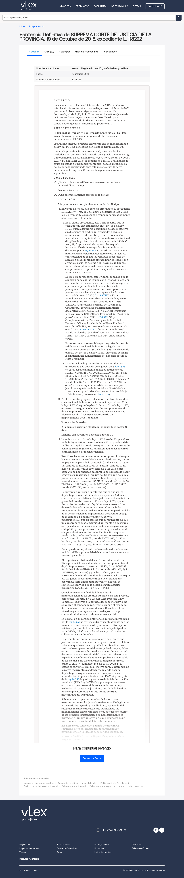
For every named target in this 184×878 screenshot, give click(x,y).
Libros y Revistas (101, 844)
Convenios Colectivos (67, 848)
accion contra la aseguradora (39, 783)
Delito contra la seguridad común (107, 786)
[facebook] (161, 830)
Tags (59, 852)
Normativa (99, 848)
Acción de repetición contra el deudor (77, 783)
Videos (22, 852)
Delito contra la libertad (74, 786)
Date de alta (155, 6)
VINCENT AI (65, 6)
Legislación (24, 844)
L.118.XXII (101, 295)
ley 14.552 (90, 250)
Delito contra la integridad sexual (41, 786)
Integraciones (119, 6)
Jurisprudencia (63, 844)
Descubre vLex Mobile (29, 859)
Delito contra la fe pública (113, 783)
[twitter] (156, 830)
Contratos (136, 844)
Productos (82, 6)
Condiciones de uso (28, 870)
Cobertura (100, 6)
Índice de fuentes (102, 852)
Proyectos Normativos (29, 848)
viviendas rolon (135, 786)
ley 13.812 (103, 394)
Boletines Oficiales (140, 848)
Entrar (137, 6)
